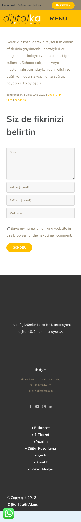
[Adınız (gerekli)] (40, 187)
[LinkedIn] (50, 406)
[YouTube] (37, 406)
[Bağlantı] (40, 213)
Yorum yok (21, 99)
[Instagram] (44, 406)
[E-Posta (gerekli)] (40, 200)
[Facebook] (30, 406)
